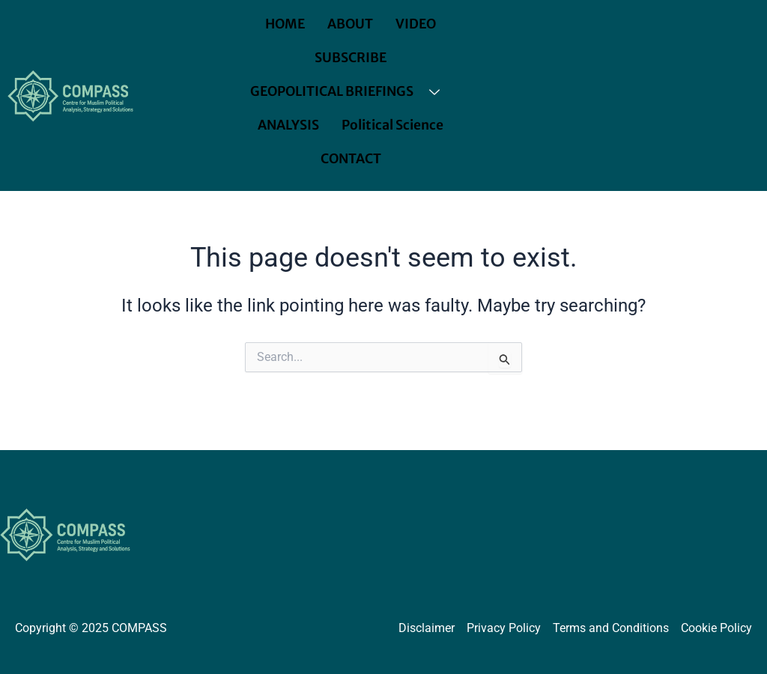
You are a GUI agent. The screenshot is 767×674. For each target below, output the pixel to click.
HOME (284, 24)
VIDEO (417, 24)
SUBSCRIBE (351, 57)
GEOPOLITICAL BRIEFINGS (350, 91)
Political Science (393, 125)
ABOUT (350, 24)
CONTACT (351, 159)
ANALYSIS (289, 125)
